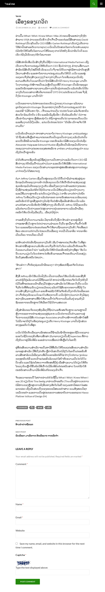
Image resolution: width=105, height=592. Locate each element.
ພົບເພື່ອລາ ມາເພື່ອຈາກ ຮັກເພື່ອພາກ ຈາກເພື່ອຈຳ (52, 433)
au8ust (44, 27)
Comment (22, 463)
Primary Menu (101, 4)
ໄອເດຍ (18, 16)
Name (19, 504)
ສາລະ (40, 407)
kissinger (22, 407)
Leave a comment (60, 27)
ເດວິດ (48, 407)
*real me (10, 3)
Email (19, 517)
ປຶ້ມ (32, 407)
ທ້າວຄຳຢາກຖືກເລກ (52, 422)
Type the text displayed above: (32, 567)
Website (20, 530)
